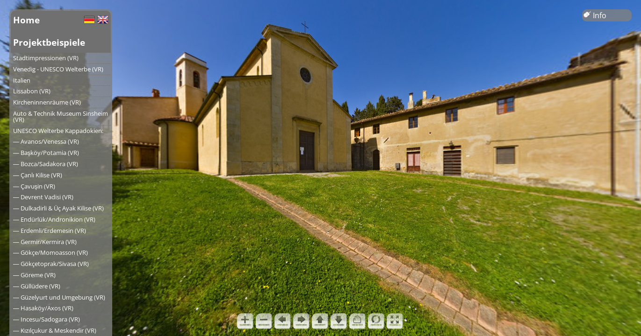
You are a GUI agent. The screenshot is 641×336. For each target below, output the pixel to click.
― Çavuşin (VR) (34, 186)
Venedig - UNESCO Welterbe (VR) (58, 69)
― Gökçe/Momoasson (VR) (50, 252)
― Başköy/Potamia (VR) (46, 152)
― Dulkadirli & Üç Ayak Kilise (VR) (58, 208)
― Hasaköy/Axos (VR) (43, 308)
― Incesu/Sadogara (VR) (46, 319)
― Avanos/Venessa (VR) (46, 141)
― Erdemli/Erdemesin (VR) (49, 230)
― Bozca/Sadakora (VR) (45, 164)
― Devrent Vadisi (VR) (43, 197)
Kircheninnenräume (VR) (47, 102)
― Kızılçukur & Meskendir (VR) (54, 330)
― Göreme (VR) (34, 275)
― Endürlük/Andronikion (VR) (54, 219)
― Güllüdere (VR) (36, 286)
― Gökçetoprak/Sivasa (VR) (51, 263)
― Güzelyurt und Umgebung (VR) (59, 297)
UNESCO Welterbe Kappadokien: (58, 130)
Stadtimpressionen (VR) (46, 58)
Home (26, 20)
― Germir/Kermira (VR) (45, 242)
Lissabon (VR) (31, 91)
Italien (21, 80)
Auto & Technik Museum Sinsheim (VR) (60, 116)
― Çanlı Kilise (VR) (37, 175)
